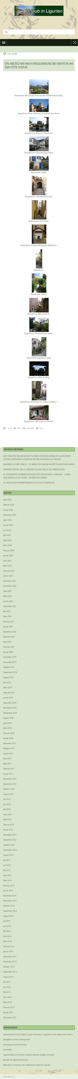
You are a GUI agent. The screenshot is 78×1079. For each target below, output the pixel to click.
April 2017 (7, 758)
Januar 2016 (8, 829)
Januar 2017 (8, 774)
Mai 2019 (7, 682)
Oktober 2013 (8, 967)
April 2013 (7, 997)
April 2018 (7, 723)
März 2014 (7, 941)
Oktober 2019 (8, 667)
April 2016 (7, 814)
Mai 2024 (7, 535)
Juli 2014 (6, 921)
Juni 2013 (7, 987)
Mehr (41, 428)
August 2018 (8, 718)
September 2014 (10, 911)
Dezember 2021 (9, 606)
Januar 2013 (8, 1012)
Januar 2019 (8, 697)
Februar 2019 (8, 692)
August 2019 (8, 677)
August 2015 (8, 855)
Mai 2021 (7, 611)
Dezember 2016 (9, 779)
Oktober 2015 (8, 845)
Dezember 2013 (9, 956)
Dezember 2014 (9, 895)
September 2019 (10, 672)
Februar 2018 (8, 733)
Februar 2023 (8, 571)
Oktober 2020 (8, 636)
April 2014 (7, 936)
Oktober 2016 (8, 789)
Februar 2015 (8, 885)
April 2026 (7, 500)
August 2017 (8, 753)
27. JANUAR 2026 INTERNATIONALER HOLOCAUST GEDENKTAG (28, 482)
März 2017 (7, 763)
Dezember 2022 (9, 581)
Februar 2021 (8, 621)
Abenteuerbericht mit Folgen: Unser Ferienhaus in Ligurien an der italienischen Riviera (38, 1034)
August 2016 (8, 794)
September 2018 (10, 713)
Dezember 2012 (9, 1017)
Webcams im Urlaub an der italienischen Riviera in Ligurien (27, 1065)
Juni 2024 (7, 530)
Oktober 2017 (8, 748)
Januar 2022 (8, 601)
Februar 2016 (8, 824)
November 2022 (9, 586)
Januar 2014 (8, 951)
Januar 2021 (8, 626)
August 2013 (8, 977)
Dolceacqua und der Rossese (15, 1044)
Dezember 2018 (9, 703)
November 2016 (9, 784)
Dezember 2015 (9, 835)
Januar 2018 (8, 738)
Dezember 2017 (9, 743)
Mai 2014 (7, 931)
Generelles (30, 428)
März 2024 (7, 545)
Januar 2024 (8, 555)
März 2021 (7, 616)
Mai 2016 (7, 809)
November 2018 (9, 708)
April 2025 (7, 520)
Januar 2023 (8, 576)
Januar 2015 (8, 890)
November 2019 (9, 662)
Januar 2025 (8, 525)
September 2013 (10, 972)
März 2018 (7, 728)
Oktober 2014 (8, 906)
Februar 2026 (8, 505)
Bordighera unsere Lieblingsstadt (16, 1039)
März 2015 (7, 880)
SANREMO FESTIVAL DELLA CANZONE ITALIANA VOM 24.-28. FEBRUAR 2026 (34, 469)
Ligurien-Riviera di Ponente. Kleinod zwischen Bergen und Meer (28, 1055)
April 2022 (7, 591)
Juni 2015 (7, 865)
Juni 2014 (7, 926)
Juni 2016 (7, 804)
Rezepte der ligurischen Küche (15, 1060)
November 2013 (9, 961)
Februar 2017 (8, 768)
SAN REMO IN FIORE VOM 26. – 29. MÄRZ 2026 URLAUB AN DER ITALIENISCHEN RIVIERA (38, 464)
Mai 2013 (7, 992)
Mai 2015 (7, 870)
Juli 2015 (6, 860)
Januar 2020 (8, 652)
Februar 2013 (8, 1007)
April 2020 (7, 642)
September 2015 (10, 850)
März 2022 (7, 596)
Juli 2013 (6, 982)
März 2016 (7, 819)
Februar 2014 (8, 946)
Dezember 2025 (9, 515)
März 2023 (7, 565)
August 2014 (8, 916)
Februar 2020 (8, 647)
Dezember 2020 (9, 631)
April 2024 (7, 540)
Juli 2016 (6, 799)
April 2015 (7, 875)
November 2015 (9, 840)
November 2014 (9, 900)
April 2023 (7, 560)
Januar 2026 (8, 510)
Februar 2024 (8, 550)
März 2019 (7, 687)
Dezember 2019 (9, 657)
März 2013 (7, 1002)
